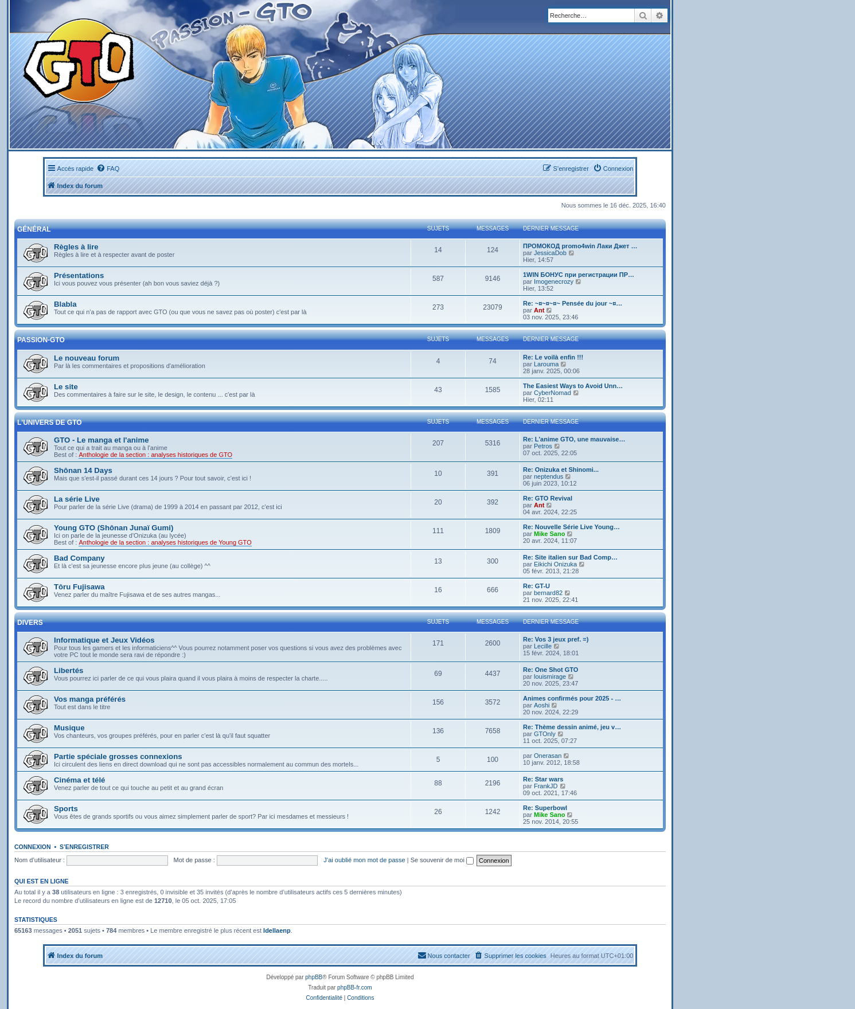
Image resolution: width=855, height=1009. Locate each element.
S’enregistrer (84, 846)
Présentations (79, 275)
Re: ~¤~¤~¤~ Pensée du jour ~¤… (572, 303)
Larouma (546, 364)
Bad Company (79, 558)
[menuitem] (107, 168)
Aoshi (542, 705)
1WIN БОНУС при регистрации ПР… (578, 274)
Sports (66, 808)
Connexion (32, 846)
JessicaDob (550, 252)
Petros (543, 446)
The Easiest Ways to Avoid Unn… (573, 385)
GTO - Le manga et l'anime (101, 440)
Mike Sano (549, 533)
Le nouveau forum (86, 358)
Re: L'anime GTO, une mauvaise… (574, 439)
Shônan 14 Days (83, 470)
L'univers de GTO (49, 423)
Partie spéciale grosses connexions (118, 756)
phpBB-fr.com (354, 987)
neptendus (548, 476)
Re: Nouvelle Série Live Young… (571, 526)
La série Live (77, 499)
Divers (30, 623)
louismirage (550, 676)
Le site (66, 386)
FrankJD (546, 786)
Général (34, 229)
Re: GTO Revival (547, 498)
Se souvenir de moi (442, 860)
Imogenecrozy (553, 281)
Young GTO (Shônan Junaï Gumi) (113, 527)
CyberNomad (552, 392)
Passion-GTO (41, 340)
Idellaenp (277, 930)
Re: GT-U (536, 585)
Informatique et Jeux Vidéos (104, 640)
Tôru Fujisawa (79, 586)
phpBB (313, 977)
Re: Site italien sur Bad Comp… (570, 557)
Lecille (543, 646)
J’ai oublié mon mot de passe (364, 860)
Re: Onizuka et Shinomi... (561, 469)
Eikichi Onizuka (555, 564)
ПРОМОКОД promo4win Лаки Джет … (580, 246)
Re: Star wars (543, 779)
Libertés (68, 670)
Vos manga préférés (90, 699)
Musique (69, 727)
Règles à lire (76, 247)
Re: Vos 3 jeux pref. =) (555, 639)
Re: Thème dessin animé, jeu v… (572, 726)
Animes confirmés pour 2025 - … (572, 698)
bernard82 (548, 592)
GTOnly (545, 733)
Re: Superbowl (545, 807)
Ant (539, 310)
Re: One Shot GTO (550, 669)
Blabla (65, 304)
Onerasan (547, 755)
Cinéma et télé (79, 780)
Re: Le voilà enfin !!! (553, 357)
